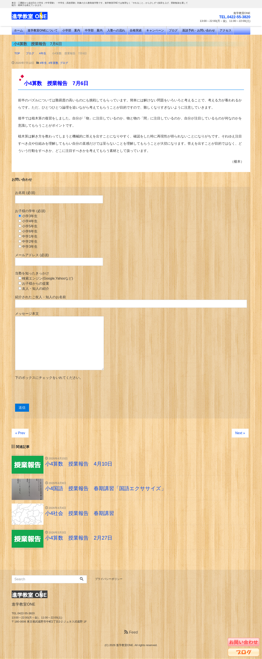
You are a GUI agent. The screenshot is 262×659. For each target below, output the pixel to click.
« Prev (20, 433)
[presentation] (47, 392)
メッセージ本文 (59, 341)
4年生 (43, 62)
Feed (131, 633)
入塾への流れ (116, 30)
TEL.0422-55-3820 (234, 17)
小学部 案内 (71, 30)
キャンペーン (155, 30)
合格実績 (136, 30)
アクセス (225, 30)
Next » (240, 433)
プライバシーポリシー (109, 579)
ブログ (173, 30)
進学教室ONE (124, 645)
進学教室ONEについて (43, 30)
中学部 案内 (94, 30)
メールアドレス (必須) (59, 259)
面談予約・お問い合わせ (198, 30)
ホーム (18, 30)
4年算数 (53, 62)
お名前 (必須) (59, 197)
